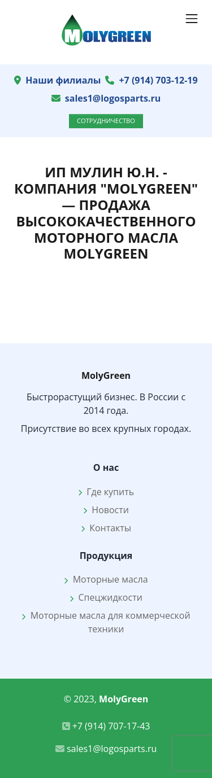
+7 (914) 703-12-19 (158, 80)
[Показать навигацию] (192, 18)
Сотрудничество (106, 120)
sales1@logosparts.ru (113, 98)
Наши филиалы (63, 80)
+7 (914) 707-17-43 (106, 726)
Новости (106, 510)
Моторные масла (106, 579)
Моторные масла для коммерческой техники (105, 622)
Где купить (106, 492)
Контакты (106, 528)
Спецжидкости (106, 597)
